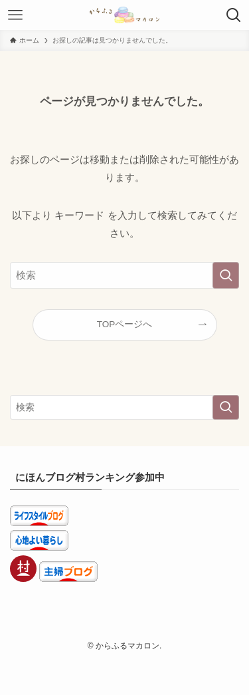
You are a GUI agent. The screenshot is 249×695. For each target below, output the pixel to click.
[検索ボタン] (234, 15)
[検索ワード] (124, 275)
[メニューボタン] (15, 15)
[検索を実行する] (225, 275)
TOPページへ (125, 324)
